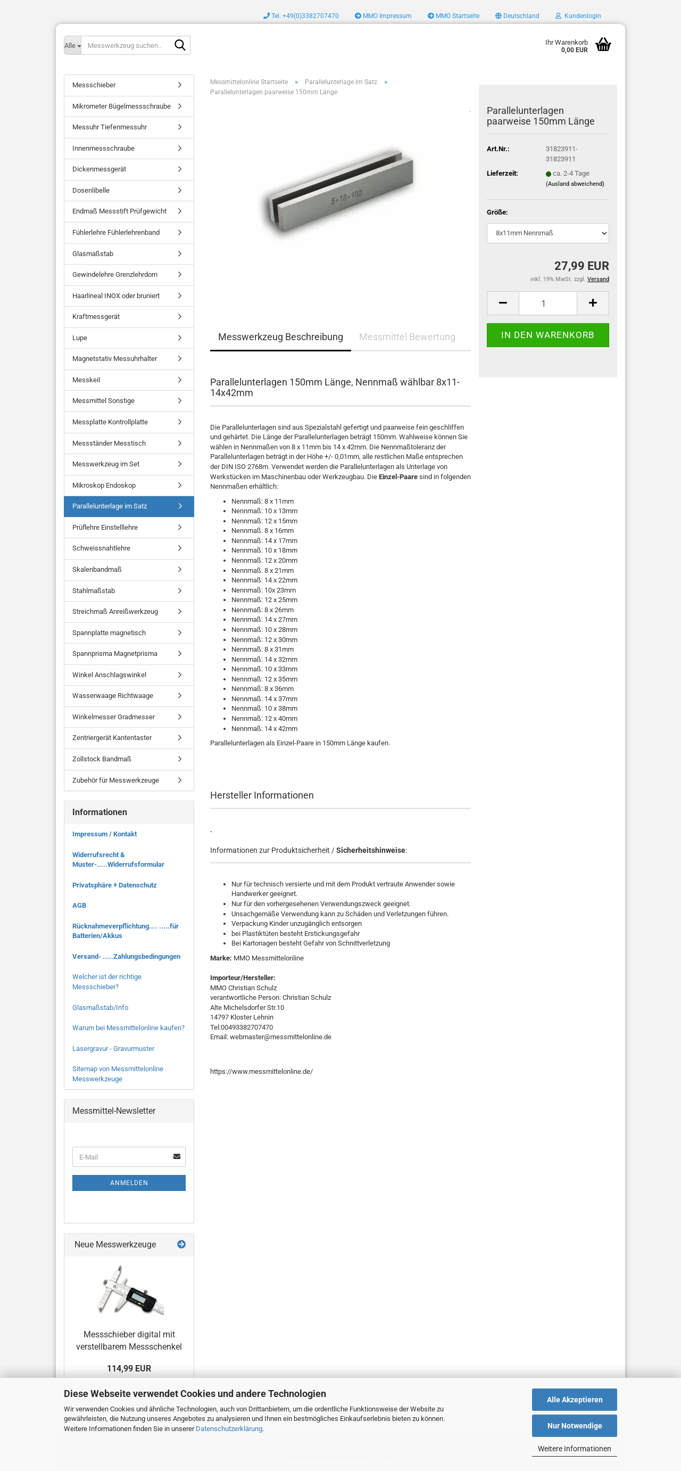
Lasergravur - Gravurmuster (113, 1049)
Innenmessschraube (103, 148)
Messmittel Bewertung (407, 336)
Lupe (79, 338)
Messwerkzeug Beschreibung (280, 336)
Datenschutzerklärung (229, 1429)
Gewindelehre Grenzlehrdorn (114, 274)
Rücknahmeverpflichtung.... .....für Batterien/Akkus (125, 931)
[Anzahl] (548, 303)
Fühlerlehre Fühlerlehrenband (116, 232)
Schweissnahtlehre (101, 548)
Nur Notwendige (574, 1425)
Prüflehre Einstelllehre (105, 527)
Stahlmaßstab (93, 591)
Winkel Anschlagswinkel (109, 675)
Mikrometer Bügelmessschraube (121, 106)
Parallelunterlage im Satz (109, 506)
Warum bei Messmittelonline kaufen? (128, 1028)
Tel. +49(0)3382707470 (301, 16)
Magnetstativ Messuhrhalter (114, 359)
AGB (79, 905)
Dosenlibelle (91, 190)
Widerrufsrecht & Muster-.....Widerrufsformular (118, 860)
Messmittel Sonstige (103, 401)
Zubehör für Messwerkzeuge (115, 780)
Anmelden (129, 1183)
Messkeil (86, 380)
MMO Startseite (453, 16)
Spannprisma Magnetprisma (114, 654)
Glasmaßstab (92, 254)
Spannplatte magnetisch (109, 633)
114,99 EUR (129, 1368)
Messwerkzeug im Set (105, 464)
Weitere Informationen (574, 1448)
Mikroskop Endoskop (104, 485)
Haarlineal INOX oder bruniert (116, 296)
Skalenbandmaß (97, 569)
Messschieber (93, 85)
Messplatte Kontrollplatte (110, 422)
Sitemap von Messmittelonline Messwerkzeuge (117, 1074)
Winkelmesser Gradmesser (113, 717)
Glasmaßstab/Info (100, 1008)
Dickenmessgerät (99, 169)
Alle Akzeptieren (575, 1399)
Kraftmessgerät (96, 317)
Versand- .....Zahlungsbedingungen (126, 956)
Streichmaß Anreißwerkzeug (115, 611)
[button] (517, 16)
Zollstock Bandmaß (101, 759)
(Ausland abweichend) (575, 183)
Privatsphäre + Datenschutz (114, 885)
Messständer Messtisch (109, 443)
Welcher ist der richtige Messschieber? (107, 982)
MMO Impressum (383, 16)
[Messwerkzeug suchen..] (72, 45)
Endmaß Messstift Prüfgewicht (119, 211)
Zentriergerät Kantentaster (112, 738)
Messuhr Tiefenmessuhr (109, 127)
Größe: (497, 212)
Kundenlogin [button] (578, 16)
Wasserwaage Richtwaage (112, 696)
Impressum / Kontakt (104, 834)
